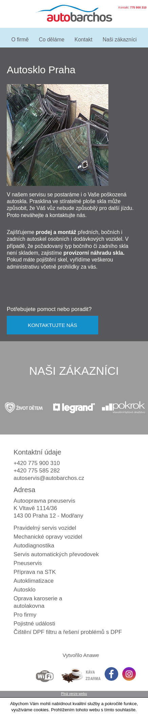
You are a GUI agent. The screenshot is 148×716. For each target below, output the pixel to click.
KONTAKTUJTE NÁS (52, 325)
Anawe (91, 655)
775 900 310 (138, 7)
